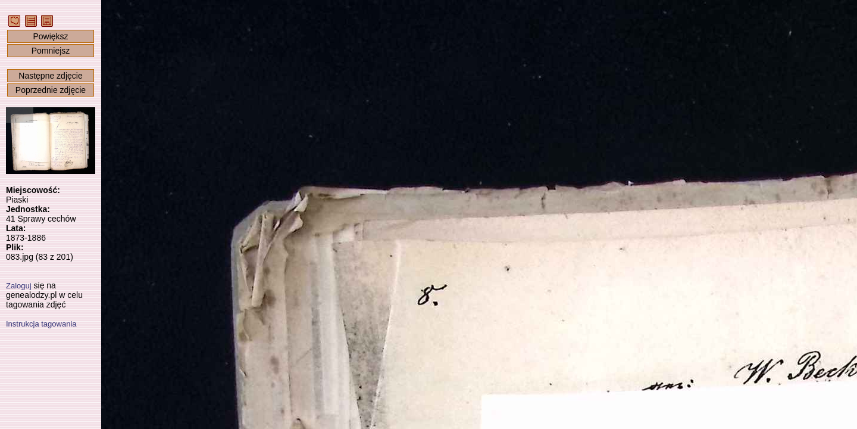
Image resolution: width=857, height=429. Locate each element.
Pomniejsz (51, 50)
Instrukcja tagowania (41, 323)
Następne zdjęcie (50, 75)
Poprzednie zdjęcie (50, 90)
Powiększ (50, 36)
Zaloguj (19, 285)
